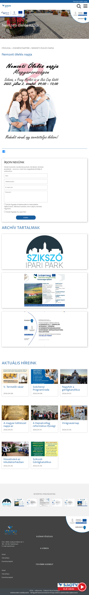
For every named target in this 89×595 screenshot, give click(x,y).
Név (5, 175)
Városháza (5, 558)
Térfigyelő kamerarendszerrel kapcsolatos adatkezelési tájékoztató (54, 593)
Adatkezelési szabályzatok (19, 593)
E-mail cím (8, 186)
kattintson (11, 546)
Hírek (4, 554)
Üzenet (6, 192)
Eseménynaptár (21, 48)
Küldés (25, 217)
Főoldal (6, 48)
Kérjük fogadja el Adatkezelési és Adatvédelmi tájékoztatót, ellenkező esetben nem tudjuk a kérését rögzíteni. (23, 207)
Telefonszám (8, 180)
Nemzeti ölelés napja (42, 48)
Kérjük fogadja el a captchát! (15, 212)
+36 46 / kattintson (11, 544)
